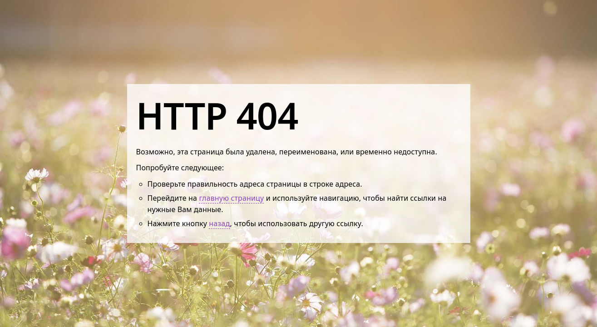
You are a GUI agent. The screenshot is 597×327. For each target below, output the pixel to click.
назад (219, 223)
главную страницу (231, 198)
